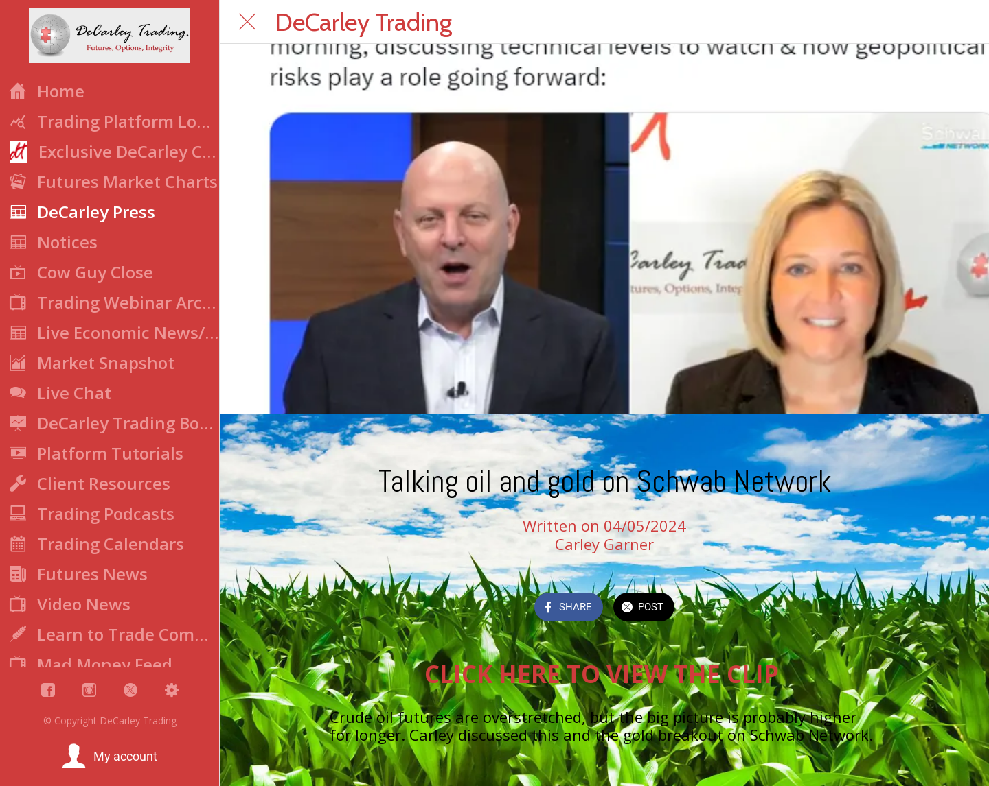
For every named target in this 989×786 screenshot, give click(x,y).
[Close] (247, 22)
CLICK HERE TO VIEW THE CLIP (604, 673)
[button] (109, 756)
